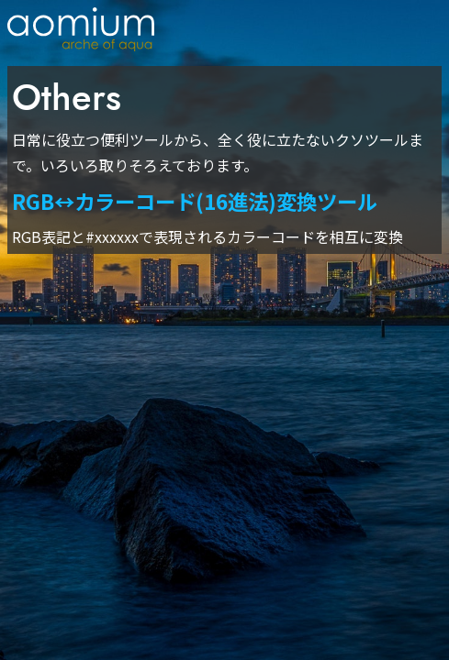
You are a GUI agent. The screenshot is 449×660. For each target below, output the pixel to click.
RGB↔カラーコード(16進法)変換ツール (194, 200)
